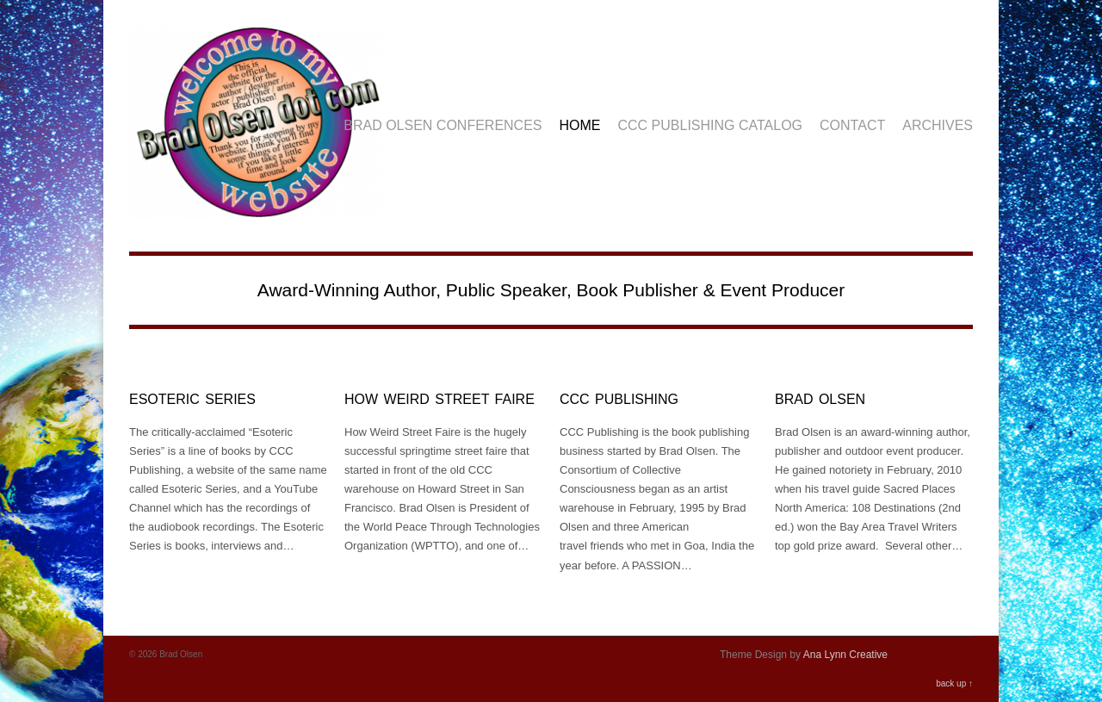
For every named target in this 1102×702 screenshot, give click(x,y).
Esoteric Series (192, 399)
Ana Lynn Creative (845, 655)
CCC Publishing (619, 399)
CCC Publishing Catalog (710, 125)
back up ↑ (954, 683)
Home (580, 125)
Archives (937, 125)
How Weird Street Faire (439, 399)
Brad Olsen (820, 399)
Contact (852, 125)
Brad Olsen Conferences (443, 125)
